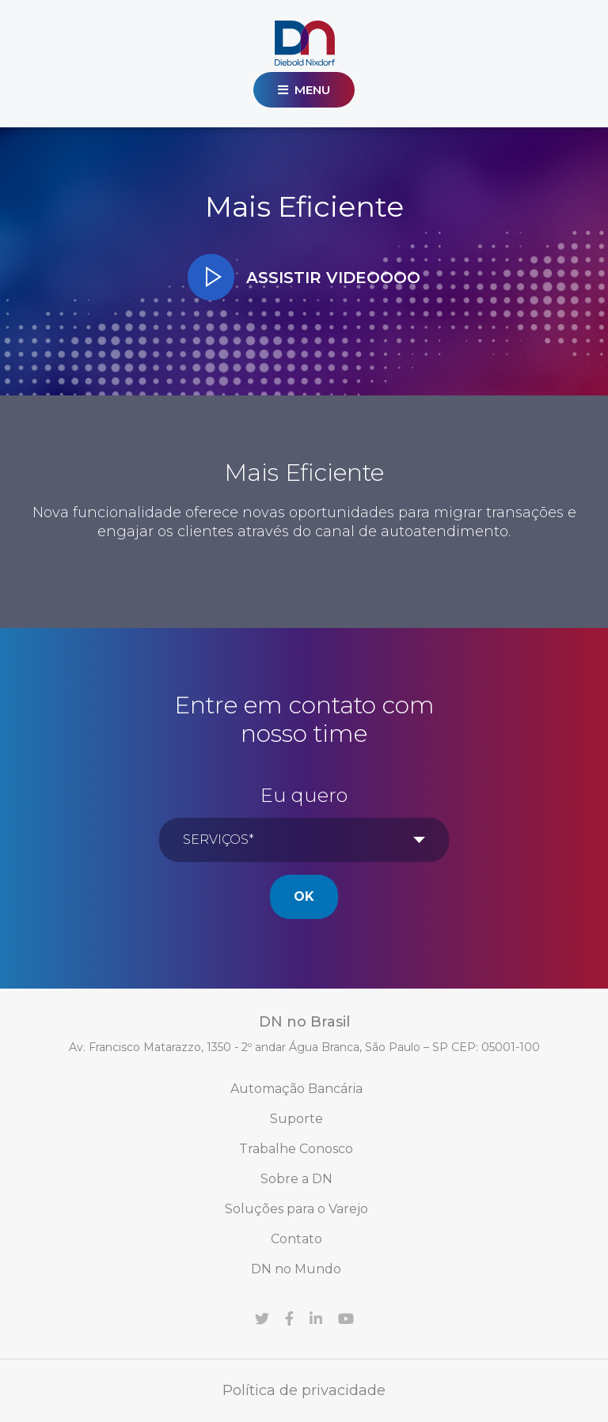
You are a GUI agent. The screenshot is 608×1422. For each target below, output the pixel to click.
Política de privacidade (304, 1390)
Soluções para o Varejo (296, 1208)
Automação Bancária (296, 1088)
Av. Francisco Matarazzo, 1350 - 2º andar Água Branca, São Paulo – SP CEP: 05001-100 (304, 1047)
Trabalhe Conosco (296, 1148)
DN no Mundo (296, 1268)
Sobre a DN (296, 1178)
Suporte (296, 1118)
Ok (304, 896)
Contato (296, 1238)
